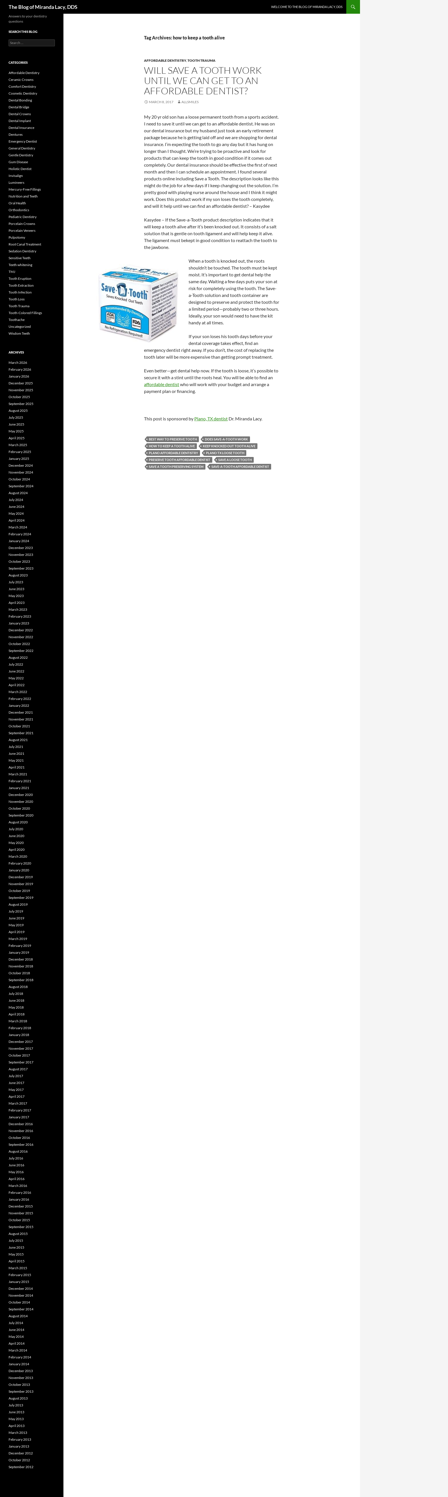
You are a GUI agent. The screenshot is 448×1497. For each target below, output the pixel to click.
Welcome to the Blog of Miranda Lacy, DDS (307, 7)
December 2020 (21, 795)
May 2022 (16, 678)
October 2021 (19, 726)
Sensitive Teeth (20, 258)
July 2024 (16, 500)
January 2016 (19, 1199)
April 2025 (17, 438)
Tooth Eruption (20, 278)
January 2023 (19, 623)
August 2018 (18, 987)
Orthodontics (19, 210)
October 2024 (19, 479)
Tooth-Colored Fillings (25, 313)
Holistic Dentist (20, 169)
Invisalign (16, 175)
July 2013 (16, 1405)
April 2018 (17, 1014)
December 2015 (21, 1206)
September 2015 (21, 1227)
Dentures (16, 134)
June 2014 (16, 1330)
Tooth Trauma (201, 60)
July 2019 (16, 911)
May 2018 (16, 1007)
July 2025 (16, 417)
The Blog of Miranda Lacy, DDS (43, 7)
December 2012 (21, 1453)
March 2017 (18, 1103)
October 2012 (19, 1460)
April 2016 (17, 1179)
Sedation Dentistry (22, 251)
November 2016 (21, 1131)
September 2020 (21, 815)
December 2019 (21, 877)
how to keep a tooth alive (172, 446)
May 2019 (16, 925)
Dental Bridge (19, 107)
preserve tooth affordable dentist (179, 460)
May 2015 (16, 1254)
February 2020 (20, 863)
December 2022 (21, 630)
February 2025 (20, 452)
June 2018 (16, 1000)
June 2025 (16, 424)
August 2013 (18, 1398)
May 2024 (16, 513)
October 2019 (19, 891)
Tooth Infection (20, 292)
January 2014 (19, 1364)
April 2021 (17, 767)
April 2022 (17, 685)
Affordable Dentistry (165, 60)
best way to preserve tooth (173, 439)
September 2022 (21, 650)
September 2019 (21, 897)
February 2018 (20, 1028)
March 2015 (18, 1268)
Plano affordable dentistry (173, 453)
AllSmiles (190, 102)
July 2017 (16, 1076)
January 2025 (19, 458)
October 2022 (19, 644)
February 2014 (20, 1357)
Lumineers (16, 182)
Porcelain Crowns (22, 223)
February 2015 (20, 1275)
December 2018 (21, 959)
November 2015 (21, 1213)
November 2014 (21, 1295)
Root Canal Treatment (25, 244)
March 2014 (18, 1350)
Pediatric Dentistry (23, 217)
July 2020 (16, 829)
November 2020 (21, 801)
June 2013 (16, 1412)
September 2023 (21, 568)
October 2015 (19, 1220)
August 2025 (18, 410)
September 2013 (21, 1391)
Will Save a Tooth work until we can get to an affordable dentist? (203, 80)
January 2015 (19, 1282)
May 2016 (16, 1172)
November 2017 (21, 1048)
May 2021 (16, 760)
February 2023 (20, 616)
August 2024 (18, 493)
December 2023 (21, 548)
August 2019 (18, 904)
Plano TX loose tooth (225, 453)
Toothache (17, 320)
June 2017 (16, 1083)
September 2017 (21, 1062)
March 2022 (18, 692)
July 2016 (16, 1158)
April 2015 (17, 1261)
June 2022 (16, 671)
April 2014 (17, 1343)
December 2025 (21, 383)
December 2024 (21, 465)
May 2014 (16, 1336)
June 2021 (16, 753)
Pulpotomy (17, 237)
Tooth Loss (17, 299)
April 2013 (17, 1426)
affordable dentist (161, 384)
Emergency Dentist (23, 141)
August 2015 (18, 1233)
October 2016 (19, 1137)
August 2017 (18, 1069)
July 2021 (16, 746)
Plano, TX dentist (211, 418)
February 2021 (20, 781)
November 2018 (21, 966)
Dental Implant (20, 121)
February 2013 (20, 1439)
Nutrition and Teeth (23, 196)
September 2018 (21, 980)
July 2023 (16, 582)
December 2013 (21, 1371)
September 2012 (21, 1467)
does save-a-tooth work (226, 439)
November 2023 (21, 554)
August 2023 (18, 575)
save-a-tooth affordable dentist (240, 466)
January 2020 (19, 870)
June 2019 (16, 918)
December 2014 (21, 1288)
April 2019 (17, 932)
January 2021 (19, 788)
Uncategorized (20, 326)
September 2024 (21, 486)
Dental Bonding (20, 100)
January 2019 (19, 952)
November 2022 (21, 637)
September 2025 (21, 404)
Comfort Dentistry (22, 86)
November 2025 (21, 390)
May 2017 (16, 1089)
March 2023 (18, 609)
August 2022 (18, 657)
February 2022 (20, 698)
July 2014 (16, 1323)
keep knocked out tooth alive (229, 446)
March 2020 (18, 856)
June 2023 (16, 589)
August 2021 (18, 740)
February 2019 (20, 945)
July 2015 (16, 1240)
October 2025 (19, 397)
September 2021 (21, 733)
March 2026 (18, 362)
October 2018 (19, 973)
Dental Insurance (21, 127)
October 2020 (19, 808)
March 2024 (18, 527)
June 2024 (16, 506)
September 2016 (21, 1144)
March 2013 (18, 1432)
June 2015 (16, 1247)
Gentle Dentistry (21, 155)
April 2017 (17, 1096)
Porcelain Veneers (22, 230)
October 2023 (19, 561)
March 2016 (18, 1185)
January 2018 (19, 1035)
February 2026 (20, 369)
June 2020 (16, 836)
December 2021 (21, 712)
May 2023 (16, 596)
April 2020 (17, 849)
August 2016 (18, 1151)
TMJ (12, 272)
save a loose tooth (235, 460)
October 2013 (19, 1384)
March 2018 (18, 1021)
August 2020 (18, 822)
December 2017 (21, 1041)
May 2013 (16, 1419)
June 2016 (16, 1165)
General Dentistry (22, 148)
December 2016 (21, 1124)
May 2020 (16, 843)
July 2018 (16, 993)
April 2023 (17, 602)
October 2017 (19, 1055)
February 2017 (20, 1110)
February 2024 (20, 534)
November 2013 (21, 1378)
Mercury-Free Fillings (25, 189)
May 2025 (16, 431)
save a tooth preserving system (176, 466)
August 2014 (18, 1316)
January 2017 (19, 1117)
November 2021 (21, 719)
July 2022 (16, 664)
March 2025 (18, 445)
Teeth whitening (20, 265)
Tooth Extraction (21, 285)
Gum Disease (18, 162)
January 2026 (19, 376)
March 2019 (18, 939)
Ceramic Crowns (21, 79)
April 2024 (17, 520)
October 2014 (19, 1302)
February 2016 (20, 1192)
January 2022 (19, 705)
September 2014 (21, 1309)
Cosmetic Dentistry (23, 93)
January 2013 (19, 1446)
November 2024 (21, 472)
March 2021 (18, 774)
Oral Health (17, 203)
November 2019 (21, 884)
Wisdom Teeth (19, 333)
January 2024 (19, 541)
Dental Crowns (20, 114)
